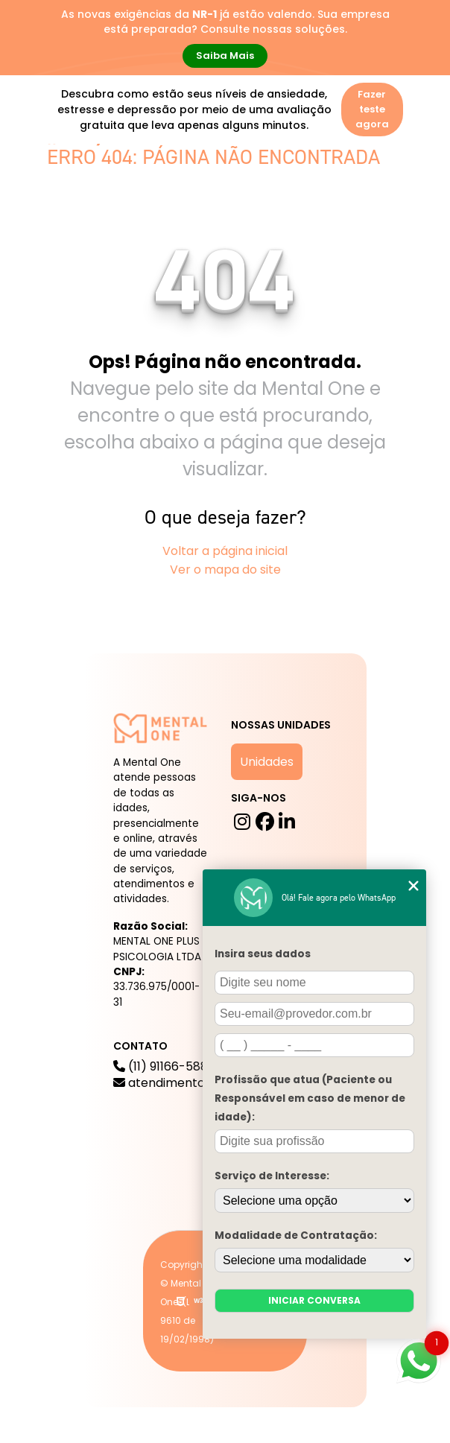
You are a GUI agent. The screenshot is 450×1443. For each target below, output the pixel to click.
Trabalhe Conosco (234, 214)
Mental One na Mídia (111, 214)
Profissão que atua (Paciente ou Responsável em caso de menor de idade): (310, 1098)
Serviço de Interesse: (272, 1176)
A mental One (95, 178)
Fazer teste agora (372, 109)
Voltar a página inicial (225, 550)
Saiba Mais (225, 55)
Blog (253, 178)
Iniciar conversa (314, 1300)
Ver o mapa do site (225, 569)
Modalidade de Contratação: (296, 1235)
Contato (79, 250)
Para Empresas (341, 214)
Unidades (267, 761)
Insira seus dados (263, 954)
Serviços (187, 178)
